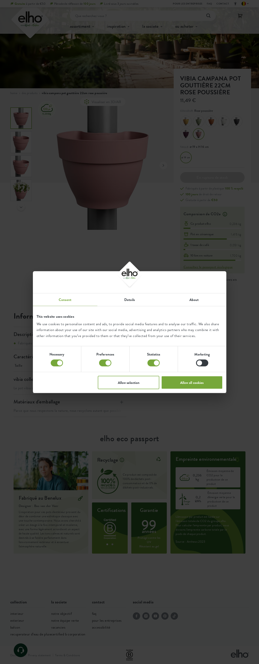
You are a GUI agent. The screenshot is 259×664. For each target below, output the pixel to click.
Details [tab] (129, 299)
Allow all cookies (192, 382)
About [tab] (194, 299)
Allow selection (128, 382)
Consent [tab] (65, 299)
